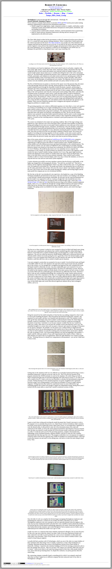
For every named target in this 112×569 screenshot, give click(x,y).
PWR (65, 23)
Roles (41, 13)
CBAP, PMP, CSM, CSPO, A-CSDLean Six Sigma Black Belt (56, 7)
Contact (70, 13)
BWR (59, 23)
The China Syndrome (55, 42)
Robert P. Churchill (56, 5)
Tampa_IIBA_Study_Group (56, 15)
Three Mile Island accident (37, 39)
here (46, 182)
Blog (63, 13)
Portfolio (48, 13)
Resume (56, 13)
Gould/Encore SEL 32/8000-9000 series (63, 139)
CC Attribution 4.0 (29, 563)
